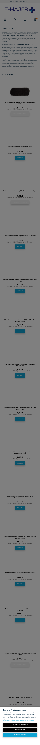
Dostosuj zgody (20, 729)
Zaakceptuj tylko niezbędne (20, 724)
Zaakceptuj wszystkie (20, 734)
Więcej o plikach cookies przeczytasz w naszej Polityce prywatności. (18, 720)
